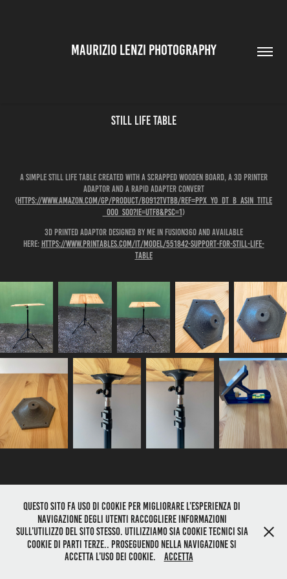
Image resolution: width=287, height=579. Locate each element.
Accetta (178, 556)
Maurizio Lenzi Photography (144, 50)
